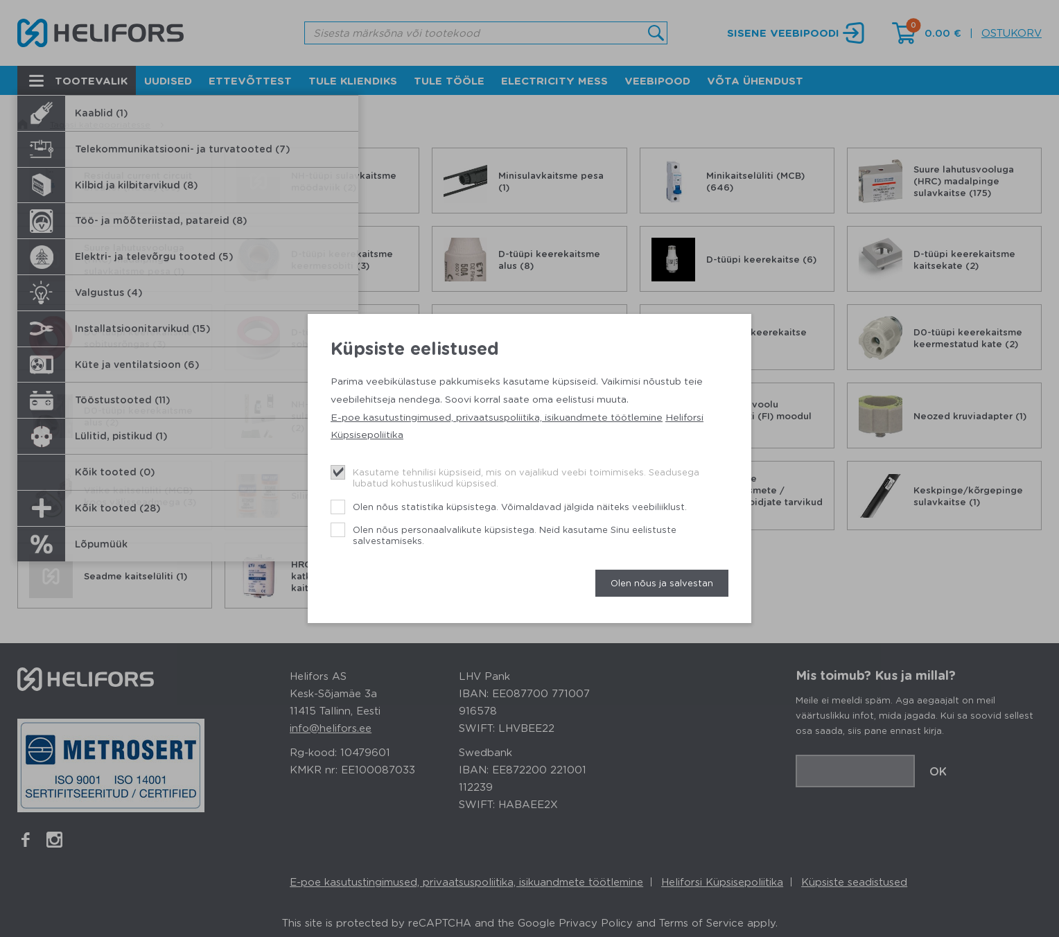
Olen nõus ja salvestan (662, 582)
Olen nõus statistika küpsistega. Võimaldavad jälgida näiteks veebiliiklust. (520, 506)
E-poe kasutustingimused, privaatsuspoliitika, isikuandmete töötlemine (497, 416)
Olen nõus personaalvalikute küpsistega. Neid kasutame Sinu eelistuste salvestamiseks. (514, 534)
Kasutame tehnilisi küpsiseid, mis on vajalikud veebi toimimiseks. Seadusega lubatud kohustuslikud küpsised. (526, 477)
